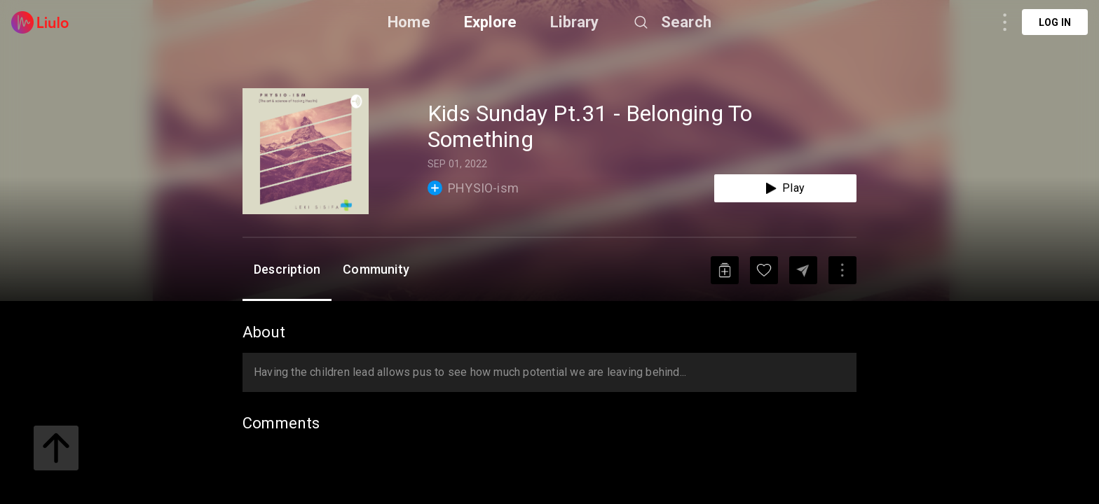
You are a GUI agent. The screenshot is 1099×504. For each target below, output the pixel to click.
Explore (490, 22)
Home (409, 22)
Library (574, 22)
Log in (1055, 22)
